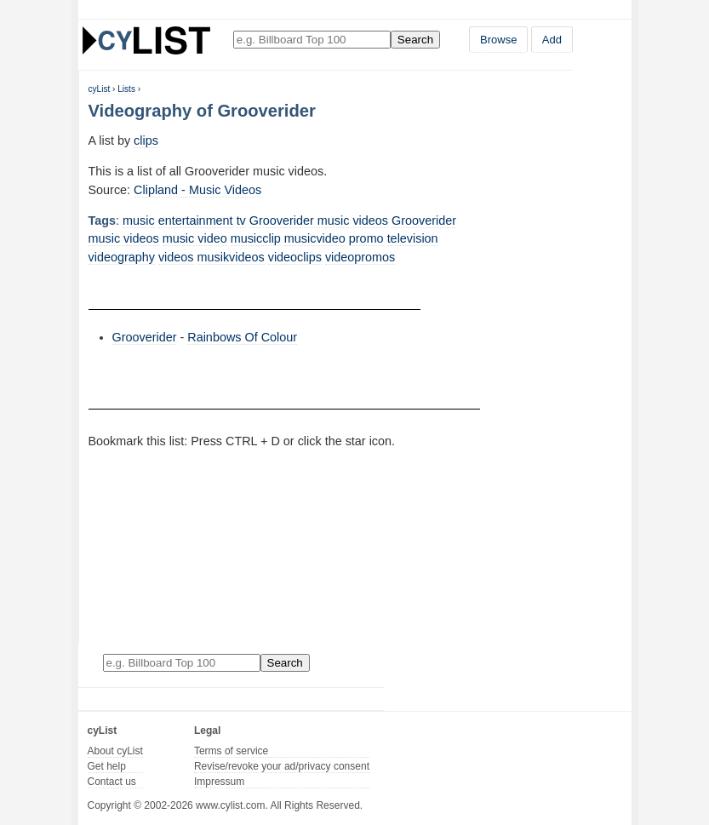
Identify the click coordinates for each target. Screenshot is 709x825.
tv (241, 220)
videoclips (295, 257)
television (412, 238)
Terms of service (231, 751)
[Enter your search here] (312, 40)
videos (176, 257)
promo (366, 238)
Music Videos (223, 190)
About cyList (115, 751)
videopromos (360, 257)
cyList (100, 89)
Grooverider (424, 220)
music (139, 220)
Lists (126, 89)
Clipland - (160, 190)
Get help (107, 766)
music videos (124, 238)
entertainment (195, 220)
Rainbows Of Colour (242, 337)
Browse (498, 39)
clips (146, 140)
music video (195, 238)
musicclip (256, 238)
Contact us (112, 782)
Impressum (219, 782)
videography (122, 257)
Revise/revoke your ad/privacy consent (281, 766)
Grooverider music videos (318, 220)
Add (552, 39)
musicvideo (315, 238)
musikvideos (231, 257)
